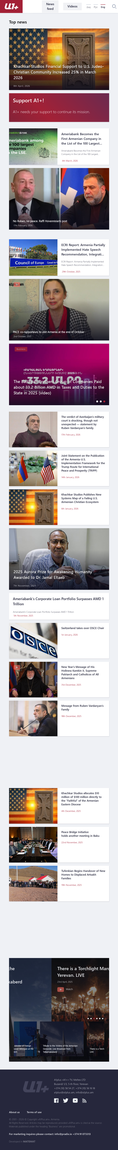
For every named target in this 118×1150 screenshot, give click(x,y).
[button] (96, 401)
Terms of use (34, 1112)
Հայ (89, 7)
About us (14, 1112)
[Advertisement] (59, 762)
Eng (103, 7)
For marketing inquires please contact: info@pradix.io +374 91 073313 (50, 1134)
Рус (96, 7)
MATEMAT (29, 1141)
